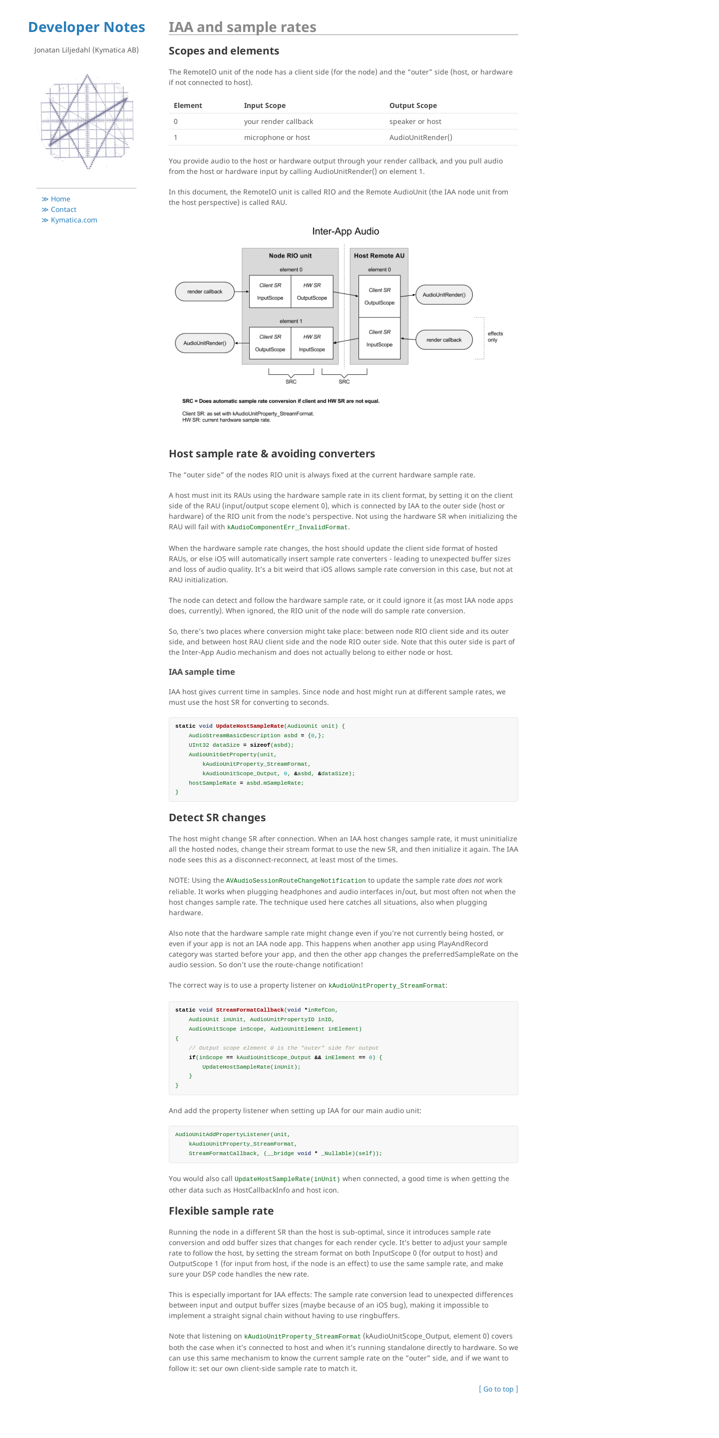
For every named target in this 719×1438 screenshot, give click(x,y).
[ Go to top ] (498, 1389)
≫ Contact (58, 209)
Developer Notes (86, 26)
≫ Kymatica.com (69, 219)
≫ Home (55, 198)
